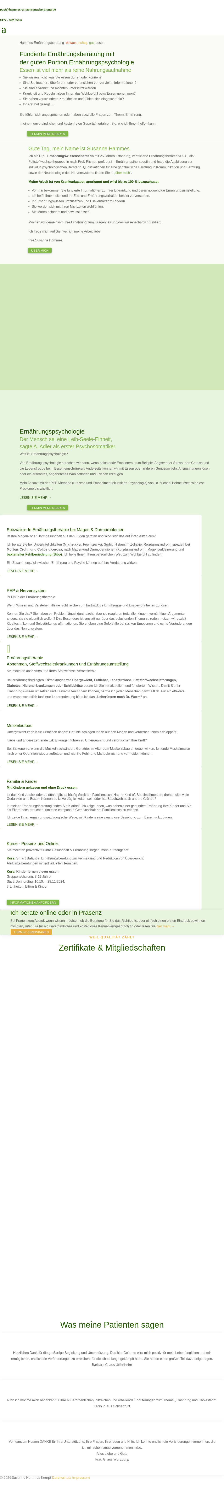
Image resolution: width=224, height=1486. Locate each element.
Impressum (81, 1477)
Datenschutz (61, 1477)
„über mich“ (122, 173)
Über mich (40, 250)
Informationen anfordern (33, 902)
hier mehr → (165, 926)
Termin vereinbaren (47, 133)
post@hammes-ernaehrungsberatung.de (28, 9)
